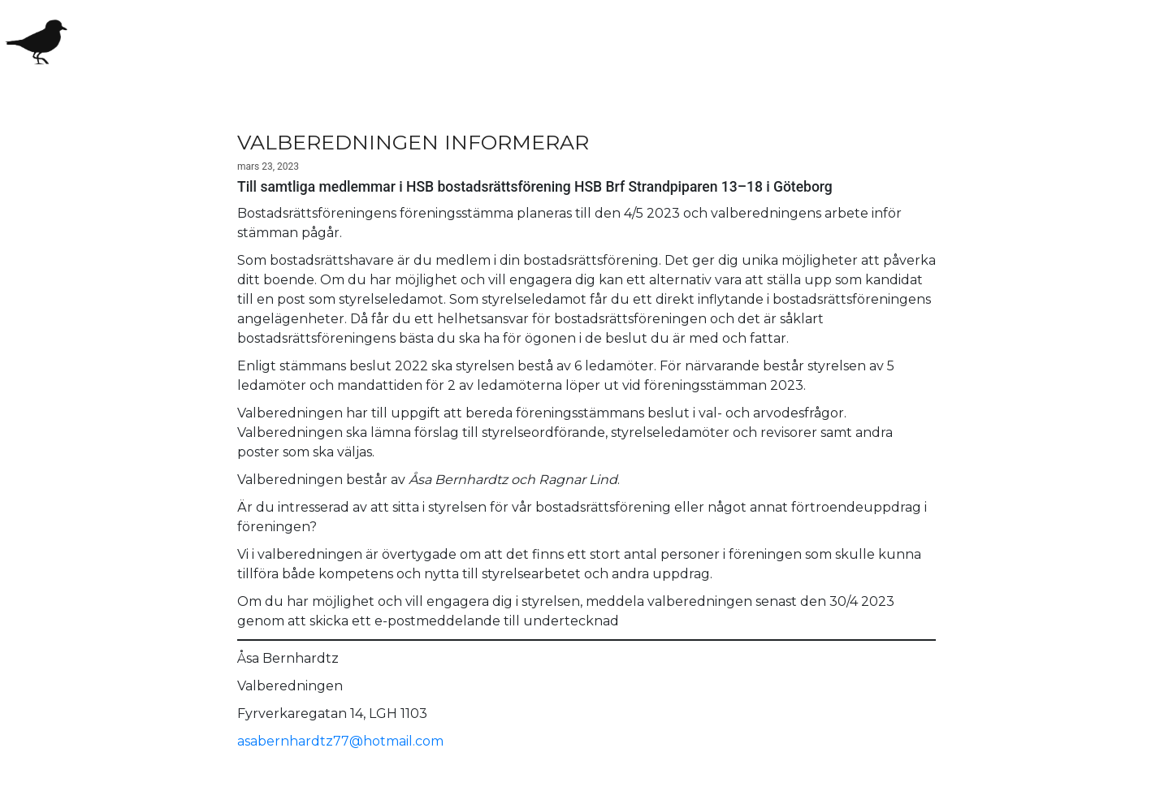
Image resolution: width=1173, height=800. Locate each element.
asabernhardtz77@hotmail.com (340, 741)
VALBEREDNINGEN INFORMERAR (413, 142)
